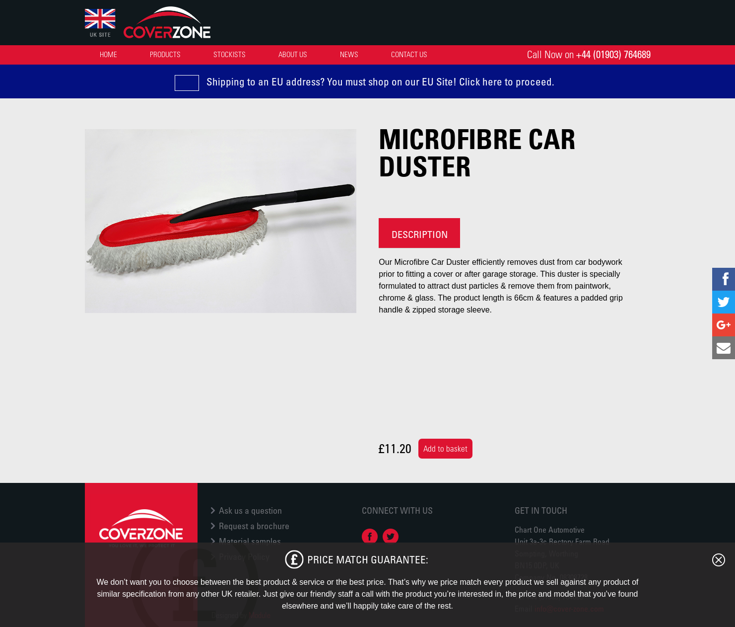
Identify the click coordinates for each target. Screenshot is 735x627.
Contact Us (409, 54)
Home (108, 54)
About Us (292, 54)
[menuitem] (108, 54)
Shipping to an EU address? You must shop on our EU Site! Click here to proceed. (380, 81)
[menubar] (265, 54)
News (349, 54)
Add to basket (445, 449)
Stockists (229, 54)
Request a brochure (254, 525)
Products (165, 54)
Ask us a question (250, 510)
